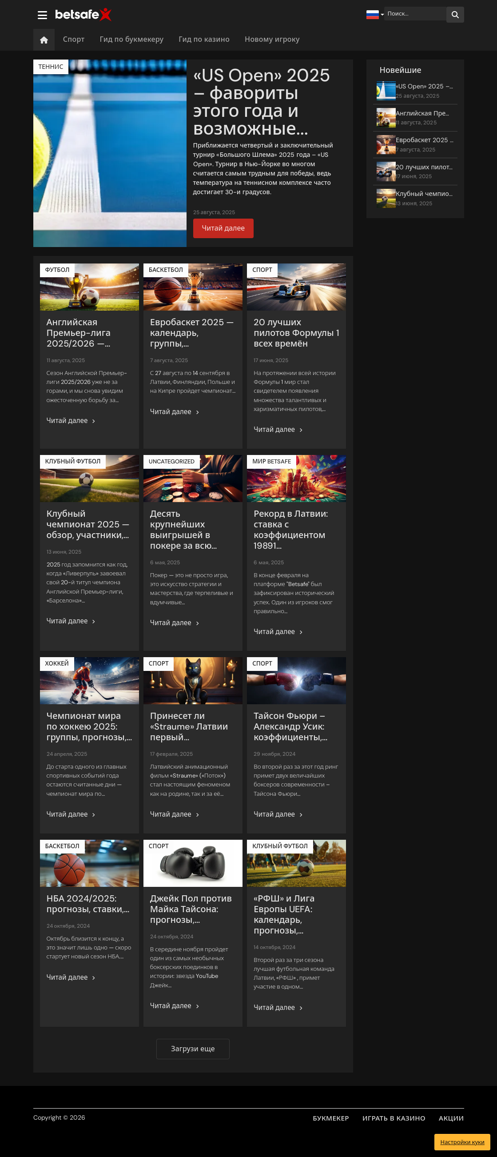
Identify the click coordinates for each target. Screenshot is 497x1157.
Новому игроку (272, 39)
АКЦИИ (451, 1118)
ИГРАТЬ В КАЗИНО (393, 1118)
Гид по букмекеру (131, 39)
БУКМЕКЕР (331, 1118)
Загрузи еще (193, 1048)
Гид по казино (204, 39)
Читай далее (223, 228)
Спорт (74, 39)
